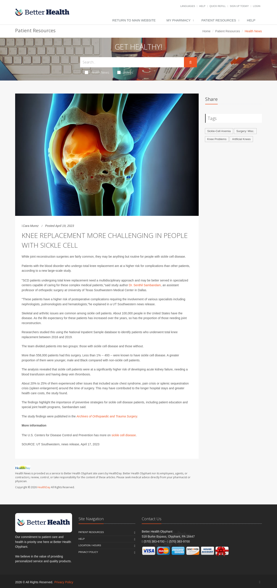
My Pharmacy (178, 20)
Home (207, 31)
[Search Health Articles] (132, 62)
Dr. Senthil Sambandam (145, 285)
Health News (97, 72)
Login (256, 6)
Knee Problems (217, 139)
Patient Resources (218, 20)
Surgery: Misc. (245, 131)
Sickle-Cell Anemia (219, 131)
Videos (125, 72)
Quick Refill (217, 6)
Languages (187, 6)
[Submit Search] (190, 62)
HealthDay (43, 487)
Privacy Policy (88, 552)
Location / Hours (90, 545)
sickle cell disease (124, 435)
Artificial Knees (241, 139)
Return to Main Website (134, 20)
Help (202, 6)
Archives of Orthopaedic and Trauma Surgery (107, 416)
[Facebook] (259, 582)
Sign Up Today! (239, 6)
